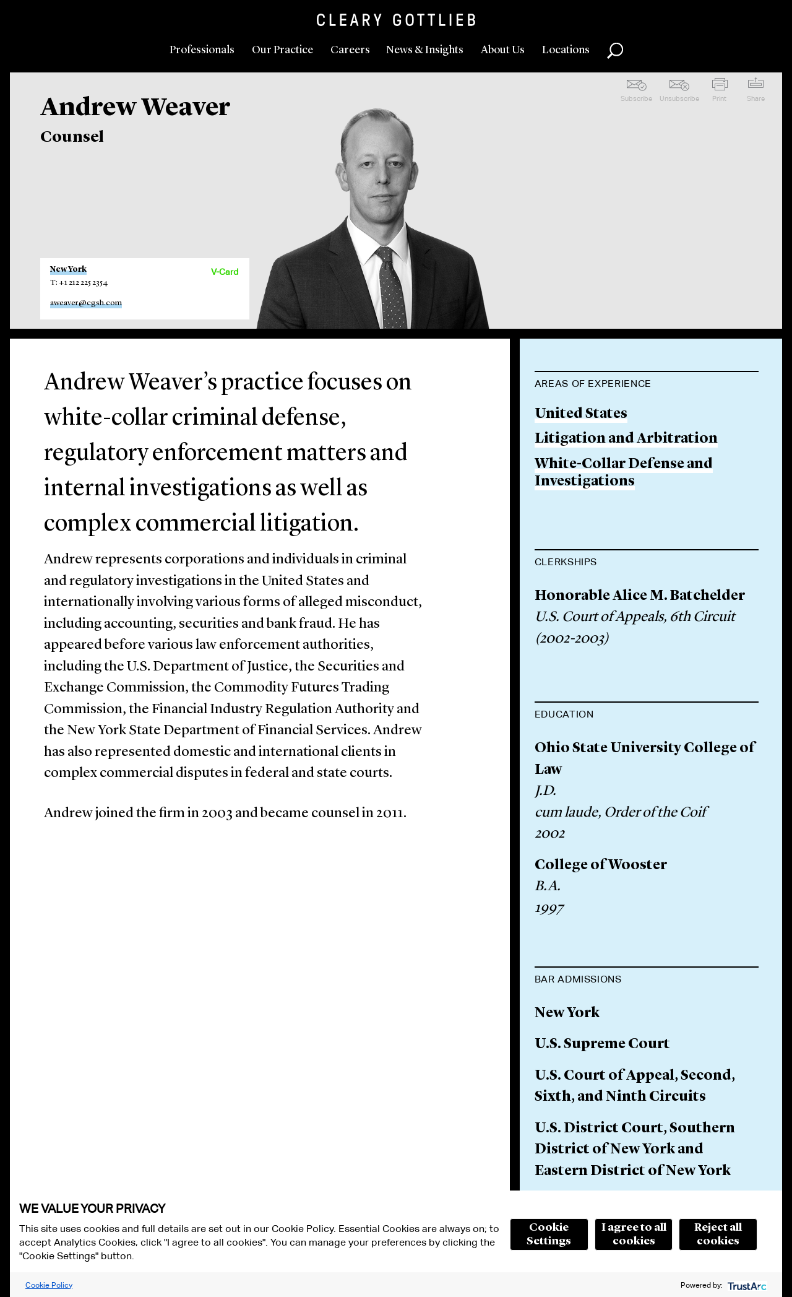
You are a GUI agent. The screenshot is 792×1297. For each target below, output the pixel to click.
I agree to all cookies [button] (633, 1234)
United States (581, 414)
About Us (503, 50)
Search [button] (615, 51)
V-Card (224, 272)
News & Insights (424, 50)
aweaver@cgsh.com (86, 303)
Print (719, 98)
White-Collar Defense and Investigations (624, 473)
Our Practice (282, 50)
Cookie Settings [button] (549, 1234)
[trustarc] (746, 1285)
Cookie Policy (48, 1285)
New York (68, 270)
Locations (566, 50)
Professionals (202, 50)
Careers (350, 50)
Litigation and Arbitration (626, 439)
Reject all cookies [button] (718, 1234)
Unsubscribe (679, 98)
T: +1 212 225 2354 (79, 283)
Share (756, 98)
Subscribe (636, 98)
